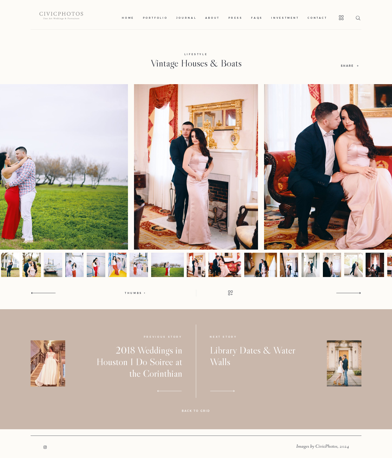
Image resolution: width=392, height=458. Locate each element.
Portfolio (155, 17)
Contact (317, 17)
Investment (285, 17)
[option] (196, 167)
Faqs (257, 17)
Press (235, 17)
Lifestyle (196, 54)
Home (128, 17)
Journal (186, 17)
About (212, 17)
